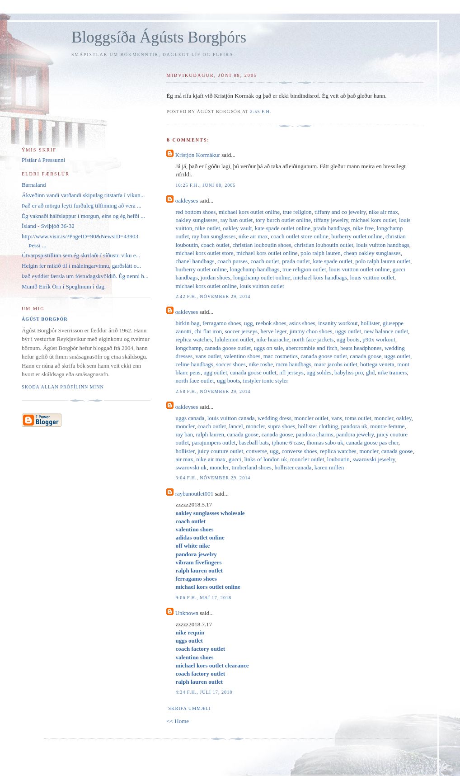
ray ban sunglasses (214, 236)
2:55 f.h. (260, 111)
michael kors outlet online (249, 211)
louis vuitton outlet (372, 277)
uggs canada (189, 418)
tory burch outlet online (283, 220)
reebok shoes (271, 323)
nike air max (383, 211)
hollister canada (292, 467)
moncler (383, 418)
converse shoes (299, 451)
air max (184, 459)
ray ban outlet (237, 220)
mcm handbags (293, 364)
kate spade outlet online (282, 228)
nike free (363, 228)
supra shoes (281, 426)
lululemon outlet (234, 339)
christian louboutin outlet (323, 244)
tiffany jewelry (331, 220)
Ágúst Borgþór (45, 319)
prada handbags (332, 228)
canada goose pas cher (372, 442)
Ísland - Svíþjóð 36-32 (48, 225)
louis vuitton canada (231, 418)
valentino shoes (242, 356)
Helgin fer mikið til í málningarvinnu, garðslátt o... (81, 265)
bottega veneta (377, 364)
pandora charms (314, 434)
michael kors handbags (320, 277)
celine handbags (194, 364)
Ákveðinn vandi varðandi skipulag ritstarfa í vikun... (83, 195)
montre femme (387, 426)
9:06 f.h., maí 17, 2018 (203, 597)
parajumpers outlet (214, 442)
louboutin (338, 459)
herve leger (274, 331)
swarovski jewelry (373, 459)
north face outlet (194, 380)
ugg (248, 323)
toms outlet (358, 418)
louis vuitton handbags (382, 244)
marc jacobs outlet (335, 364)
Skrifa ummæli (189, 708)
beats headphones (360, 348)
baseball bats (254, 442)
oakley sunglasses (196, 220)
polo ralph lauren (320, 253)
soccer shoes (230, 364)
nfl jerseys (291, 372)
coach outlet (215, 244)
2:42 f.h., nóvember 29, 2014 (212, 296)
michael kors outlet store (204, 253)
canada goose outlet (228, 348)
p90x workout (378, 339)
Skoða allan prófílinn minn (63, 386)
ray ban (184, 434)
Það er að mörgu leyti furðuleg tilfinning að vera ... (81, 205)
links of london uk (265, 459)
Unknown (186, 613)
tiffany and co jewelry (340, 211)
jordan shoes (215, 277)
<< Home (177, 721)
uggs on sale (268, 348)
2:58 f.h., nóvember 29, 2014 (212, 391)
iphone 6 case (288, 442)
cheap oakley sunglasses (371, 253)
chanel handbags (194, 261)
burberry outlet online (356, 236)
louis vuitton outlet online (359, 269)
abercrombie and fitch (311, 348)
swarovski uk (191, 467)
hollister (370, 323)
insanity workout (338, 323)
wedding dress (274, 418)
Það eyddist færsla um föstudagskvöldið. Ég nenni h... (85, 276)
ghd (370, 372)
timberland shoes (251, 467)
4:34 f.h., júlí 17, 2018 (203, 692)
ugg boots (348, 339)
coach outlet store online (299, 236)
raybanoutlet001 (194, 493)
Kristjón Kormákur (197, 154)
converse (256, 451)
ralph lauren (210, 434)
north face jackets (313, 339)
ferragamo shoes (221, 323)
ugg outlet (215, 372)
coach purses (232, 261)
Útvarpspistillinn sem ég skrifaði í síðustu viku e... (81, 255)
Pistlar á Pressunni (43, 159)
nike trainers (392, 372)
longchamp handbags (254, 269)
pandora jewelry (355, 434)
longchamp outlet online (261, 277)
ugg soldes (318, 372)
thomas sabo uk (325, 442)
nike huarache (272, 339)
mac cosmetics (280, 356)
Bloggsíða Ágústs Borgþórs (158, 37)
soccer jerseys (241, 331)
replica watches (193, 339)
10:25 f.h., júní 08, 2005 (205, 185)
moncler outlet (311, 418)
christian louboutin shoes (261, 244)
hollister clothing (318, 426)
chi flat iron (208, 331)
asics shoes (302, 323)
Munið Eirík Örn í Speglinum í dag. (64, 286)
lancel (236, 426)
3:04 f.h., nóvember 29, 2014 (212, 477)
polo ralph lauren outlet (382, 261)
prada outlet (296, 261)
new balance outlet (386, 331)
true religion (297, 211)
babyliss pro (348, 372)
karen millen (329, 467)
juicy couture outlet (220, 451)
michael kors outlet (373, 220)
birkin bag (187, 323)
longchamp (188, 348)
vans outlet (208, 356)
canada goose (365, 356)
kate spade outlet (332, 261)
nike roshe (261, 364)
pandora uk (354, 426)
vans (336, 418)
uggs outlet (348, 331)
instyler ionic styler (265, 380)
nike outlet (207, 228)
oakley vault (237, 228)
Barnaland (34, 184)
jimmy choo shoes (311, 331)
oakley (404, 418)
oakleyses (186, 200)
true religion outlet (304, 269)
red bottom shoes (195, 211)
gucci (235, 459)
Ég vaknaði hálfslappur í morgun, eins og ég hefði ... (83, 216)
